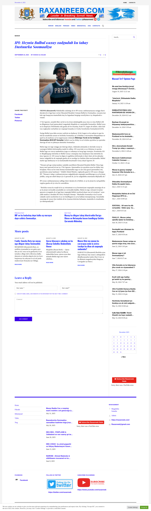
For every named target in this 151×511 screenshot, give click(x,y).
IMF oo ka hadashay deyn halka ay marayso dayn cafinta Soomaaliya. (33, 217)
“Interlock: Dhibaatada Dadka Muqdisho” (123, 99)
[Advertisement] (123, 57)
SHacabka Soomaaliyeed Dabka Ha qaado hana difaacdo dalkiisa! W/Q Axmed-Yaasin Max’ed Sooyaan (122, 183)
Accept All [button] (144, 507)
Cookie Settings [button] (133, 507)
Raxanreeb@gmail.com (120, 424)
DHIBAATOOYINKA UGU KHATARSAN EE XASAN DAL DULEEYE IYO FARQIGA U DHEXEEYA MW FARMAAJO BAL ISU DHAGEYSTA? (123, 111)
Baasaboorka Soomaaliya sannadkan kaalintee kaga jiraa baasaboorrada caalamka (58, 421)
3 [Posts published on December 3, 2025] (120, 340)
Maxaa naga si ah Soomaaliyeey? (119, 254)
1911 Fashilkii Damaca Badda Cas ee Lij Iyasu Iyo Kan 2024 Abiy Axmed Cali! (123, 290)
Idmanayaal (19, 414)
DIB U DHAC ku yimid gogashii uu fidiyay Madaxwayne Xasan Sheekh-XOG (58, 445)
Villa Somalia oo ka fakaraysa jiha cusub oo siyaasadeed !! (123, 266)
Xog (16, 422)
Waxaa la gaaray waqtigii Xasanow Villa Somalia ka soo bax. (124, 171)
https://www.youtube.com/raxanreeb (91, 490)
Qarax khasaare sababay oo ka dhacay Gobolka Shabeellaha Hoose (59, 243)
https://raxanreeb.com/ (120, 420)
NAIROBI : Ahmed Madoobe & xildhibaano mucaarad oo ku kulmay (58, 457)
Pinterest (18, 121)
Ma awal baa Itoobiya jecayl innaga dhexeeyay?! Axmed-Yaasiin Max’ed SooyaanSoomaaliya (123, 87)
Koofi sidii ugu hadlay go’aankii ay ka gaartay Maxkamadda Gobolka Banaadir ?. (121, 278)
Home (17, 405)
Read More (18, 264)
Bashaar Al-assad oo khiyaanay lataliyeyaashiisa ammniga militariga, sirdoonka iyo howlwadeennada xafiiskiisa (123, 123)
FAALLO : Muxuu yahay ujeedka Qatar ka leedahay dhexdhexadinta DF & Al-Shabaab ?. (122, 219)
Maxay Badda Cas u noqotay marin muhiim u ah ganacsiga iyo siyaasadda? (59, 409)
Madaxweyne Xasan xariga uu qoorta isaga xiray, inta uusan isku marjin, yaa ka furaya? (124, 242)
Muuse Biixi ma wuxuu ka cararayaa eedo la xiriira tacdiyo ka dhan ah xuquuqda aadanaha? (90, 245)
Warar (17, 36)
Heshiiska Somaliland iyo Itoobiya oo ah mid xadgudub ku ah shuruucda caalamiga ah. (123, 302)
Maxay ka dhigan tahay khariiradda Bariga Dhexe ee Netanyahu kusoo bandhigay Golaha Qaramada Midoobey (84, 218)
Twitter (17, 117)
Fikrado (17, 409)
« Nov (123, 357)
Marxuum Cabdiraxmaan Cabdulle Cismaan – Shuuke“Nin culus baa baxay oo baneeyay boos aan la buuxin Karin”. (123, 159)
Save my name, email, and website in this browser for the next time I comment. (42, 293)
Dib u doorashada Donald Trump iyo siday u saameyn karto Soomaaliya (123, 147)
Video (17, 418)
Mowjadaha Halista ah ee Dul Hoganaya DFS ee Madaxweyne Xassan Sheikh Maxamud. (123, 195)
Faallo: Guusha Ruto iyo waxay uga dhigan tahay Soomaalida (28, 242)
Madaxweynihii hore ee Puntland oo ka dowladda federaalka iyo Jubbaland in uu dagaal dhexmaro (123, 135)
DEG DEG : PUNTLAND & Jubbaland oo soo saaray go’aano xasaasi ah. (59, 433)
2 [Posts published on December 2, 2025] (117, 340)
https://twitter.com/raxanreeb (59, 492)
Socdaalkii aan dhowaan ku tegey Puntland (123, 230)
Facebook (19, 114)
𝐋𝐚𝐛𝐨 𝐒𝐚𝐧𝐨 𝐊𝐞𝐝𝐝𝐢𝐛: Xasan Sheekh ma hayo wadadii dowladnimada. (122, 314)
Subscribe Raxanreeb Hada (124, 380)
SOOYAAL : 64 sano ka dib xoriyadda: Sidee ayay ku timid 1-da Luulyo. (122, 207)
